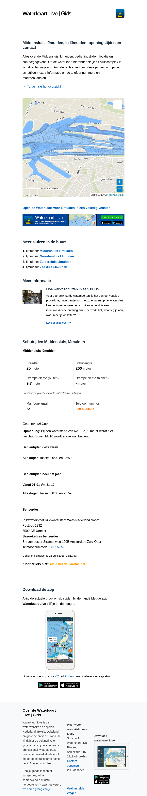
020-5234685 (85, 409)
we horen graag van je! (37, 789)
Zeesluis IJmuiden (53, 267)
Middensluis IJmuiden (56, 251)
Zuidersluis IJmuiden (55, 261)
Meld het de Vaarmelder (67, 564)
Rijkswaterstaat (115, 195)
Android (70, 676)
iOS (57, 676)
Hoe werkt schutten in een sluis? (72, 289)
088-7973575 (57, 547)
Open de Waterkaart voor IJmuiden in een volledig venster (66, 208)
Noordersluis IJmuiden (57, 256)
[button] (117, 104)
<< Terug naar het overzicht (42, 86)
